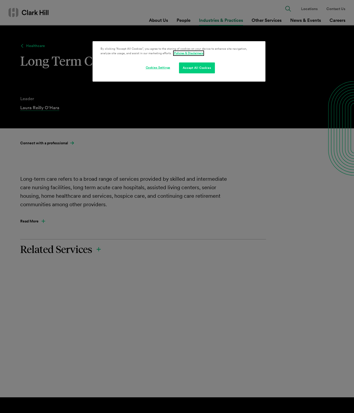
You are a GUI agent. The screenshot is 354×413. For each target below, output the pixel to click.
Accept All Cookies (197, 68)
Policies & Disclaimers (188, 53)
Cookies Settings (158, 67)
